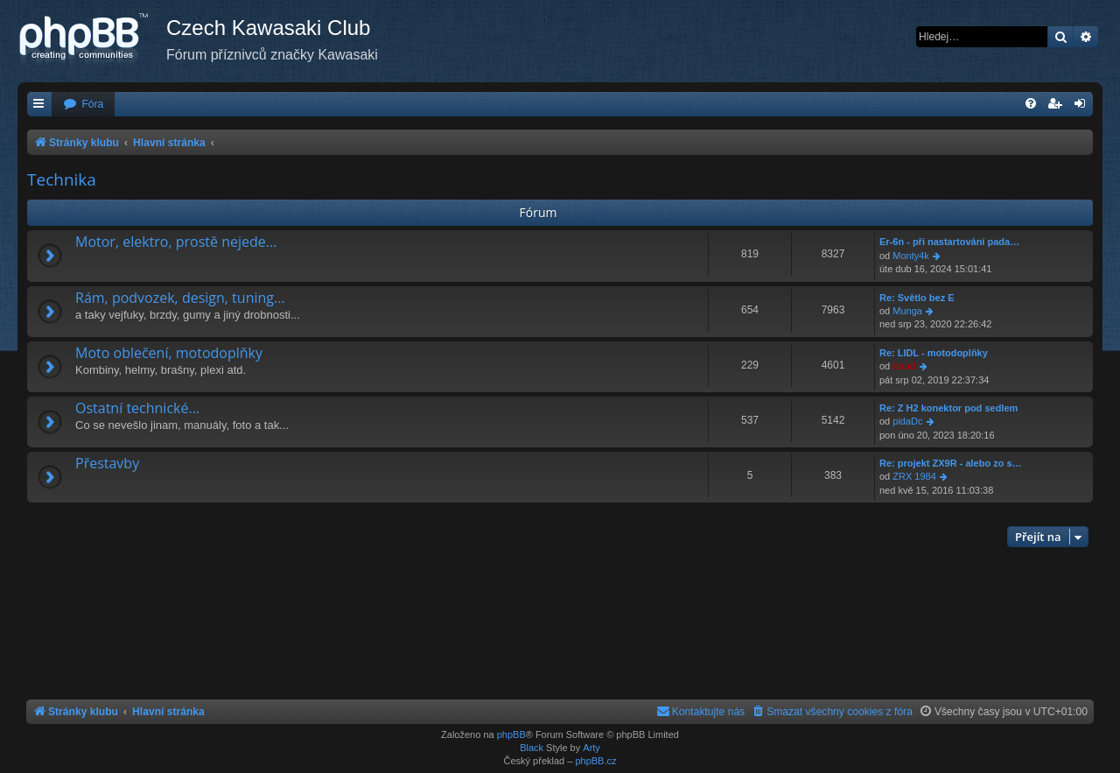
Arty (591, 747)
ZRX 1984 (914, 476)
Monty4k (910, 255)
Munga (907, 311)
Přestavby (107, 463)
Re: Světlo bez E (917, 297)
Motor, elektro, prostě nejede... (175, 241)
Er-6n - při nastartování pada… (949, 241)
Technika (61, 179)
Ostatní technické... (137, 408)
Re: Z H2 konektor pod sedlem (948, 408)
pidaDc (907, 421)
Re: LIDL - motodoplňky (933, 353)
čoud (903, 366)
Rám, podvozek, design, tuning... (180, 297)
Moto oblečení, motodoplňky (168, 352)
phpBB (511, 734)
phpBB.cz (595, 760)
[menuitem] (83, 104)
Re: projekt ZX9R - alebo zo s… (950, 463)
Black (531, 747)
